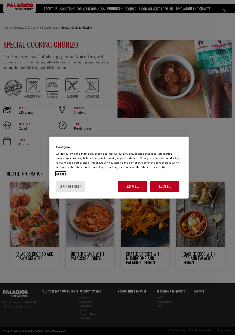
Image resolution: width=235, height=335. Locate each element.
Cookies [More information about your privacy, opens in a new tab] (61, 174)
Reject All (165, 186)
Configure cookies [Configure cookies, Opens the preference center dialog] (70, 186)
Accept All (132, 186)
